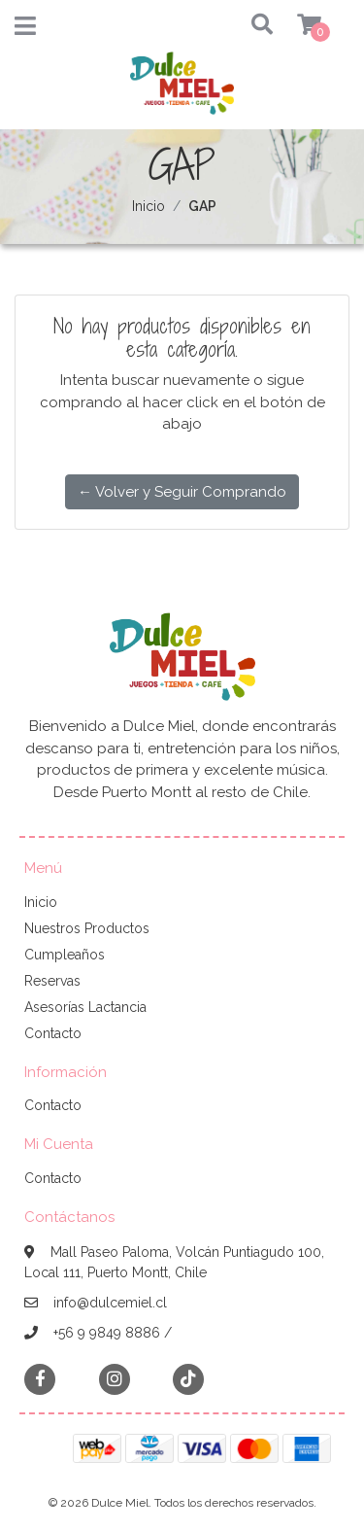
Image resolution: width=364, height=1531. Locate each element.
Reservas (52, 981)
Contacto (53, 1033)
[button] (244, 26)
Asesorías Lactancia (85, 1007)
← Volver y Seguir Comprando (182, 492)
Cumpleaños (64, 954)
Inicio (148, 206)
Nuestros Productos (86, 928)
